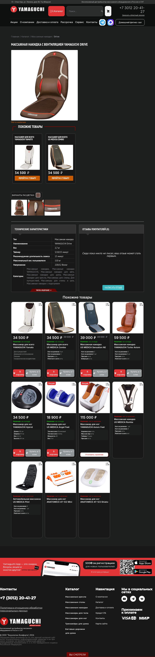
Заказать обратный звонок (133, 15)
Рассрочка (67, 22)
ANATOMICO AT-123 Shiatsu (94, 502)
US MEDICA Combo (56, 347)
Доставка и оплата (47, 22)
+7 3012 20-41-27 (131, 10)
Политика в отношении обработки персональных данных (21, 609)
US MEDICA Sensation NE (93, 347)
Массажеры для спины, (59, 277)
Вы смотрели (77, 654)
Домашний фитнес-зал (130, 22)
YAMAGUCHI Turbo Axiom (127, 347)
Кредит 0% (101, 613)
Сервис (79, 22)
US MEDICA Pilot (21, 502)
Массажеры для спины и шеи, (57, 280)
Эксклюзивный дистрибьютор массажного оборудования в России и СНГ (112, 2)
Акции (14, 22)
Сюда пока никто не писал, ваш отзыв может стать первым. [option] (111, 254)
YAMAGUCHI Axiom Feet (92, 427)
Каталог (99, 602)
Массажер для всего (23, 344)
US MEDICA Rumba (123, 422)
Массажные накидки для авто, (58, 271)
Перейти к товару (27, 178)
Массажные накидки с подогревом (43, 283)
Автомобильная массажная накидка (32, 499)
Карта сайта (101, 623)
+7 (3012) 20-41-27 (18, 597)
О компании (27, 22)
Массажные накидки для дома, (45, 274)
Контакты (91, 22)
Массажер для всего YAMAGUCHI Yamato (24, 138)
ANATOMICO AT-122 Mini (59, 502)
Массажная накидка (91, 344)
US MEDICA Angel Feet (58, 427)
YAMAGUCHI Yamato (23, 347)
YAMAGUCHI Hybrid (23, 427)
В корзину (18, 373)
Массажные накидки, (39, 268)
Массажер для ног (22, 424)
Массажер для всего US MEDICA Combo (57, 138)
